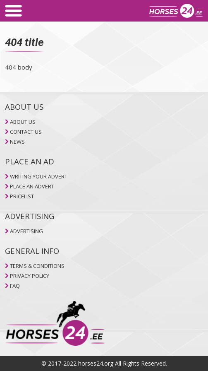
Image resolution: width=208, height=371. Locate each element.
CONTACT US (26, 131)
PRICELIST (22, 196)
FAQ (15, 285)
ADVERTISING (26, 231)
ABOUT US (23, 121)
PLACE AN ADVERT (32, 186)
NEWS (17, 141)
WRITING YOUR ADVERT (38, 176)
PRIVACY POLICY (29, 275)
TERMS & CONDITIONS (37, 266)
